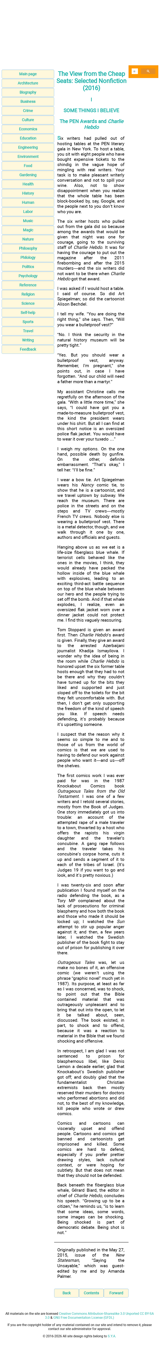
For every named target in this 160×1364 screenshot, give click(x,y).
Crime (28, 110)
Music (28, 221)
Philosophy (28, 248)
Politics (28, 266)
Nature (28, 239)
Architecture (28, 83)
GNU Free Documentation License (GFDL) (83, 1318)
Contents (91, 1293)
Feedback (28, 349)
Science (28, 303)
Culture (28, 120)
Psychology (28, 276)
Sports (27, 322)
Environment (28, 156)
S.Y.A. (112, 1336)
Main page (28, 74)
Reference (27, 285)
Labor (28, 211)
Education (28, 138)
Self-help (28, 312)
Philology (27, 257)
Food (28, 166)
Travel (28, 331)
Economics (28, 129)
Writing (28, 340)
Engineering (28, 147)
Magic (28, 230)
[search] (134, 71)
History (28, 193)
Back (66, 1293)
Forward (116, 1293)
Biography (28, 92)
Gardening (27, 175)
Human (28, 202)
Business (27, 101)
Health (28, 184)
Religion (28, 294)
